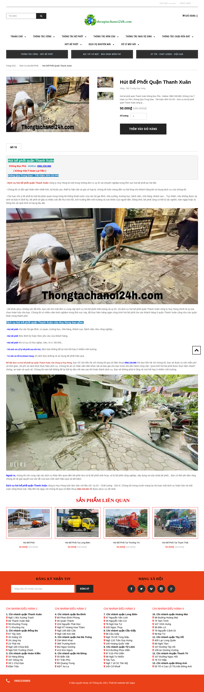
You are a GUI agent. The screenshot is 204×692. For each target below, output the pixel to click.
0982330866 (171, 3)
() (191, 15)
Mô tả (13, 147)
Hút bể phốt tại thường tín (126, 542)
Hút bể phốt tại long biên (77, 542)
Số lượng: (124, 115)
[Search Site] (21, 16)
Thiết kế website (117, 682)
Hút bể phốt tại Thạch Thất (175, 542)
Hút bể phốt (29, 542)
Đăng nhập (185, 3)
